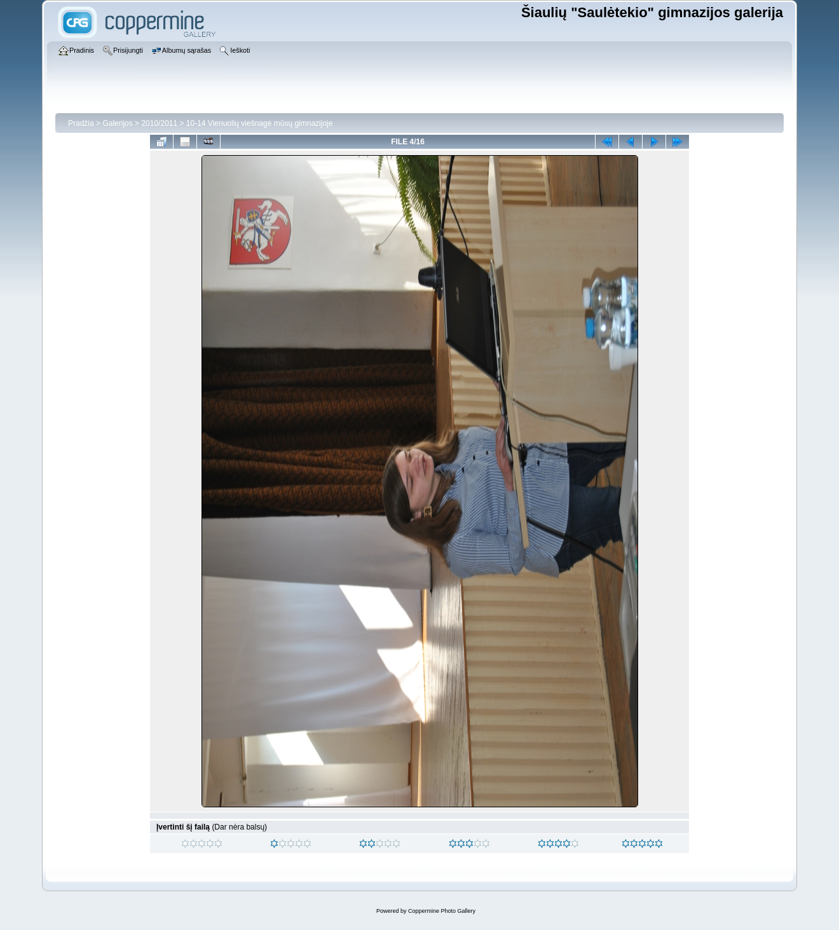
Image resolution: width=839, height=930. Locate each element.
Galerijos (117, 123)
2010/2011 (159, 123)
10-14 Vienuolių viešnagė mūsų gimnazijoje (259, 123)
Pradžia (81, 123)
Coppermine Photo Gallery (441, 911)
